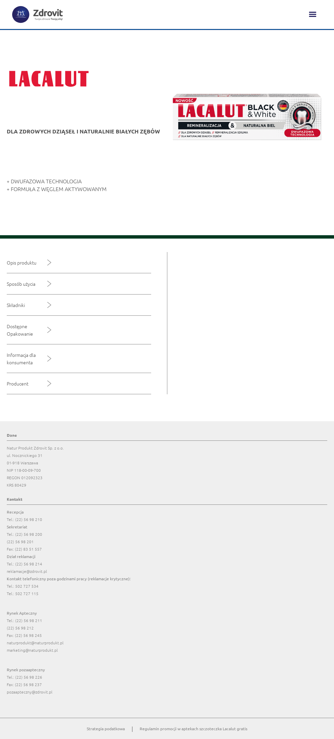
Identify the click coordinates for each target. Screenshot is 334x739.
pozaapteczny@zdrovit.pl (29, 692)
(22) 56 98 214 (28, 563)
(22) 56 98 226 (28, 677)
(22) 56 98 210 (28, 519)
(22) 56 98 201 (20, 541)
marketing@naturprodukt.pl (32, 650)
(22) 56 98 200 (28, 534)
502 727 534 (26, 586)
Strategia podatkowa (106, 728)
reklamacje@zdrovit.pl (27, 571)
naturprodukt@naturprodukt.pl (35, 642)
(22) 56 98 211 (28, 620)
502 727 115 (26, 593)
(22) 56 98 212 (20, 627)
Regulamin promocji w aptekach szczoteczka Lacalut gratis (193, 728)
